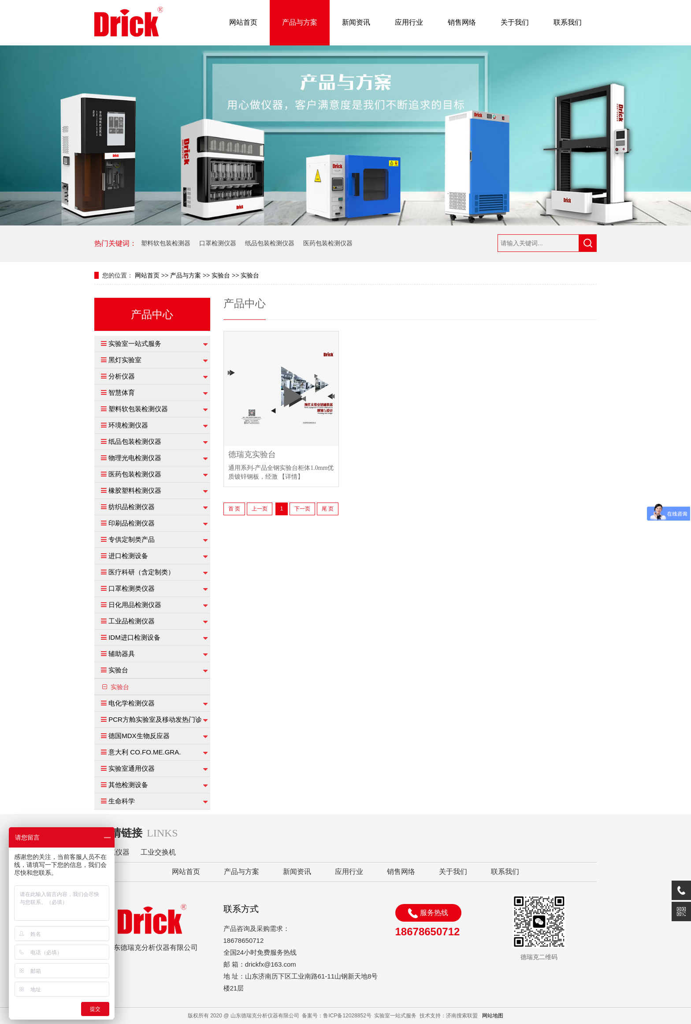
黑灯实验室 (124, 360)
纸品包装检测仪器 (269, 243)
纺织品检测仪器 (131, 506)
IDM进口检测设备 (134, 637)
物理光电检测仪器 (134, 457)
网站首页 (243, 22)
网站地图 (492, 1016)
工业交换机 (158, 852)
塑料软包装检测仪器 (138, 409)
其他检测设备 (128, 784)
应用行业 (409, 22)
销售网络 (462, 22)
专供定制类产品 (131, 539)
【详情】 (291, 476)
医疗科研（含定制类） (141, 572)
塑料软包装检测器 (165, 243)
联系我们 (568, 22)
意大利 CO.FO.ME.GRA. (144, 752)
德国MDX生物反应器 (138, 735)
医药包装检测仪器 (328, 243)
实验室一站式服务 (134, 343)
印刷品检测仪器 (131, 523)
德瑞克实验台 (252, 454)
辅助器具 (121, 653)
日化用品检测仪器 (134, 604)
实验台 (221, 275)
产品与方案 (299, 22)
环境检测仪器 (128, 425)
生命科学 (121, 801)
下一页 (302, 509)
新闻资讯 (356, 22)
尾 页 (328, 509)
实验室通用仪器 (131, 768)
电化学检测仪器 (131, 703)
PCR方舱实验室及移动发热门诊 (155, 719)
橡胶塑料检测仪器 (134, 490)
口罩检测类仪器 (131, 588)
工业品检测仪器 (131, 621)
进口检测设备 (128, 555)
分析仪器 (121, 376)
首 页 (234, 509)
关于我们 (515, 22)
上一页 (259, 509)
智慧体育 (121, 392)
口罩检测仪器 (217, 243)
